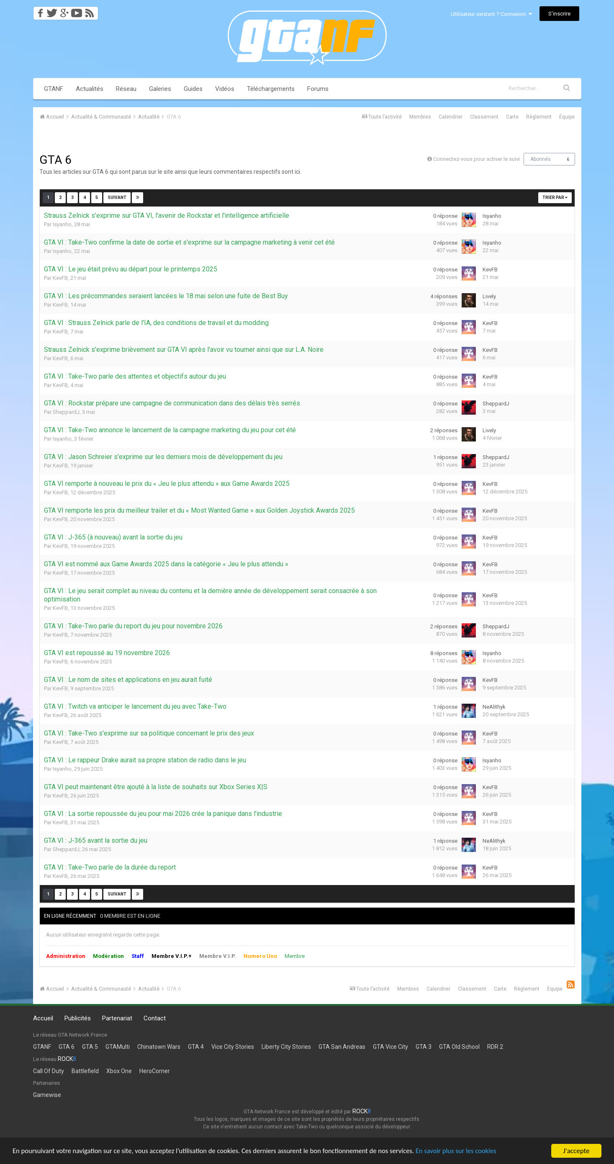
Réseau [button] (126, 89)
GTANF (53, 89)
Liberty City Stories (286, 1046)
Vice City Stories (232, 1046)
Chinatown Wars (158, 1046)
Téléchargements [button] (271, 89)
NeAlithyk (494, 707)
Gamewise (47, 1095)
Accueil (43, 1018)
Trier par (555, 197)
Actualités (89, 89)
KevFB (60, 278)
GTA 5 (90, 1046)
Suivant (117, 197)
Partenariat (117, 1018)
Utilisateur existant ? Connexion (491, 14)
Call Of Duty (48, 1071)
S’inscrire (559, 13)
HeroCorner (154, 1071)
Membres (420, 117)
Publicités (77, 1018)
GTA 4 (196, 1046)
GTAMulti (117, 1046)
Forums (318, 89)
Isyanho (62, 224)
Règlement (539, 117)
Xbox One (119, 1071)
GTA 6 (67, 1046)
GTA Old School (459, 1046)
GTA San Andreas (342, 1046)
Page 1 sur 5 (167, 197)
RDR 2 (495, 1046)
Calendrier (450, 117)
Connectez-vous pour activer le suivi (476, 159)
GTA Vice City (390, 1046)
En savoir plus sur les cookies (467, 1151)
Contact (155, 1018)
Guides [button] (193, 89)
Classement (484, 117)
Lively (489, 296)
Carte (512, 117)
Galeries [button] (160, 89)
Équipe (567, 117)
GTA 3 (424, 1046)
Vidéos (224, 89)
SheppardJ (66, 412)
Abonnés (540, 159)
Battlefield (85, 1071)
